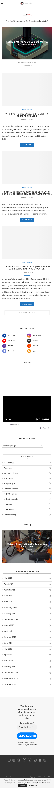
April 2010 (8, 655)
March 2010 (9, 661)
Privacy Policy (22, 745)
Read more (27, 145)
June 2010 (8, 643)
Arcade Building (27, 262)
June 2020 (8, 596)
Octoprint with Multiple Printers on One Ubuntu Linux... (27, 545)
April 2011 (8, 631)
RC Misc (28, 504)
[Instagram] (38, 336)
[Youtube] (14, 341)
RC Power (28, 509)
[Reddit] (38, 346)
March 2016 (9, 625)
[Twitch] (14, 346)
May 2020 (8, 601)
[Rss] (38, 351)
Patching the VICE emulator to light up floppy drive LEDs (27, 115)
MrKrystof (15, 425)
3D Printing (28, 463)
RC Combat (28, 494)
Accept (22, 786)
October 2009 (10, 684)
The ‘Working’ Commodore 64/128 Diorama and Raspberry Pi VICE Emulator (27, 268)
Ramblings (28, 478)
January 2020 (10, 613)
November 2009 (11, 678)
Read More (33, 786)
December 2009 (11, 672)
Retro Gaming (27, 110)
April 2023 (8, 584)
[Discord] (14, 351)
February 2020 (10, 607)
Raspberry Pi (28, 483)
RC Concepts (28, 499)
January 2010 (9, 667)
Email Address (27, 723)
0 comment (27, 66)
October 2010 (10, 637)
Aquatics (28, 468)
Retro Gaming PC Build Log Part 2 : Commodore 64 (27, 43)
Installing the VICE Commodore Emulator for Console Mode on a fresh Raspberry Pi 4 (27, 193)
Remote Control (28, 489)
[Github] (38, 341)
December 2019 (11, 619)
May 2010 (8, 649)
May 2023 (8, 578)
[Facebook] (14, 336)
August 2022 (9, 590)
